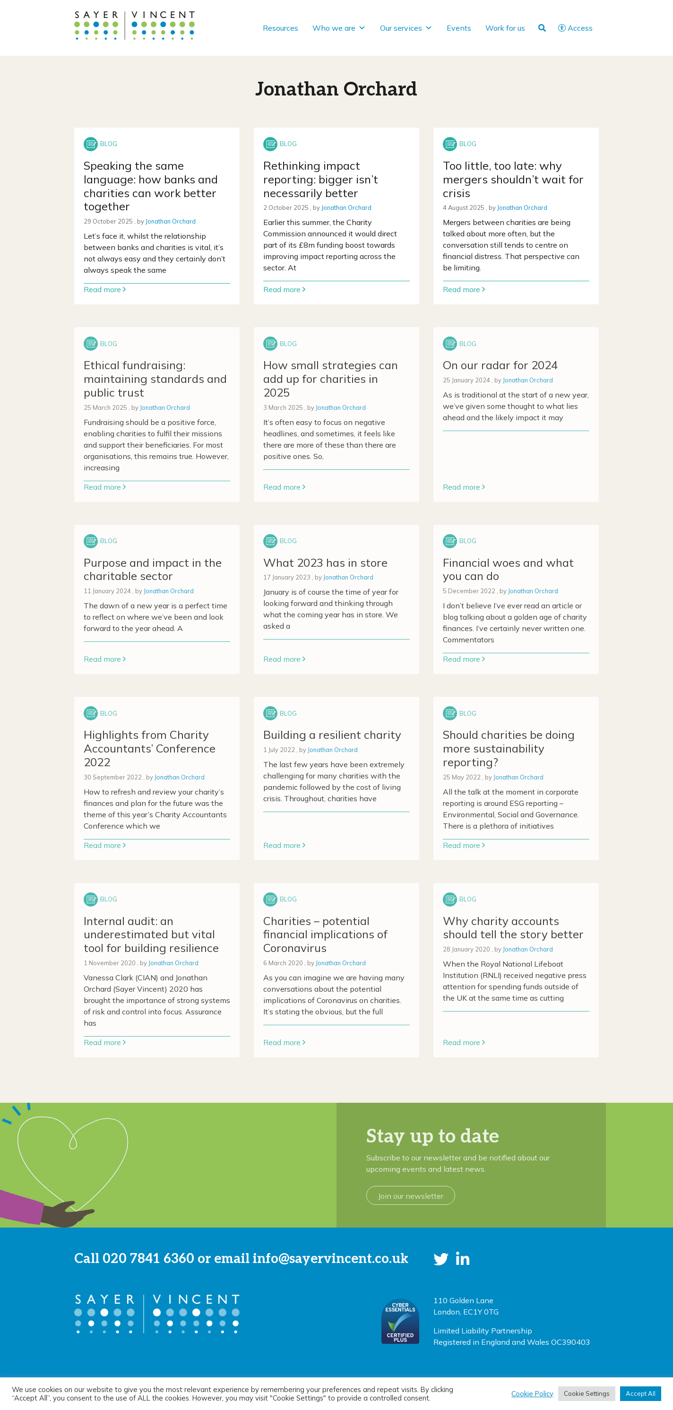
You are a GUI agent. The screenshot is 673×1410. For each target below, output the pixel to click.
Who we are (339, 28)
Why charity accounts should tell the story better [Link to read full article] (513, 928)
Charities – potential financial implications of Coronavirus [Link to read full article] (325, 934)
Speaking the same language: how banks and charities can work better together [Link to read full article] (151, 185)
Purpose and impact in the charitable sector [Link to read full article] (153, 569)
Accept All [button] (641, 1393)
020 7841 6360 (148, 1259)
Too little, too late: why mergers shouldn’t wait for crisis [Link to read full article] (513, 179)
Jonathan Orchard (171, 221)
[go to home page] (134, 24)
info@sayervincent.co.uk (330, 1259)
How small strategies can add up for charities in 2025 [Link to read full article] (330, 378)
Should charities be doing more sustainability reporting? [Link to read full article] (509, 748)
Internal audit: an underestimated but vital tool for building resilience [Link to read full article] (151, 934)
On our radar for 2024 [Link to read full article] (500, 365)
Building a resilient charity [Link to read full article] (332, 734)
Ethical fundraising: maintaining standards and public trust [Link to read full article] (155, 378)
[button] (441, 1259)
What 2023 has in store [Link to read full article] (325, 562)
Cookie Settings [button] (587, 1393)
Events (459, 28)
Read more (105, 289)
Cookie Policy (532, 1394)
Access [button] (575, 28)
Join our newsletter (410, 1196)
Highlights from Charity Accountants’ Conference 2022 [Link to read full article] (150, 748)
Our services (406, 28)
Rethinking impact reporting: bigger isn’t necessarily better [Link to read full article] (320, 179)
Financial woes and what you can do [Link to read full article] (508, 569)
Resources (280, 28)
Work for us (505, 28)
